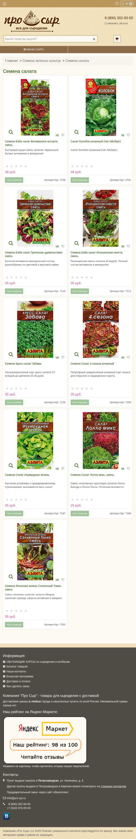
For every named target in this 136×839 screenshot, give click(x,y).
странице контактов (113, 786)
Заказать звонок (116, 23)
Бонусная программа (19, 676)
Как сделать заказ (17, 686)
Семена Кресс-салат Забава (23, 363)
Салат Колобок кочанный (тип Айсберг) (96, 141)
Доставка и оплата (18, 681)
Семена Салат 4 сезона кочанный (92, 363)
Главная (11, 61)
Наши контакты (16, 671)
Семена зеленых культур (42, 61)
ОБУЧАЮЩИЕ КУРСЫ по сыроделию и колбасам (38, 661)
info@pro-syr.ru (16, 798)
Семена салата (77, 61)
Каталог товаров (17, 666)
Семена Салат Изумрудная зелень (27, 474)
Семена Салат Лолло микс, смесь (92, 474)
